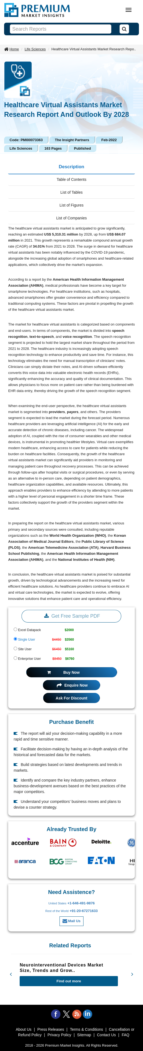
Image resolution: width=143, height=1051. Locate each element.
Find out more (68, 981)
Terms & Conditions (86, 1029)
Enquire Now (72, 685)
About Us (24, 1029)
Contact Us (106, 1035)
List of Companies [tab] (71, 218)
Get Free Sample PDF (71, 616)
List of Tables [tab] (71, 192)
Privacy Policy (59, 1035)
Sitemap (84, 1035)
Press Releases (50, 1029)
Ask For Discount (71, 698)
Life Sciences (35, 49)
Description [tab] (71, 166)
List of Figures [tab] (71, 205)
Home (14, 49)
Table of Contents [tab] (72, 179)
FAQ (125, 1035)
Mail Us (71, 921)
